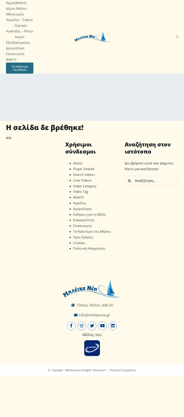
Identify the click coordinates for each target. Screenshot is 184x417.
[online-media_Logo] (92, 342)
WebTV (78, 197)
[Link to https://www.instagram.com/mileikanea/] (81, 326)
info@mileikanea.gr (93, 315)
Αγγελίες (79, 203)
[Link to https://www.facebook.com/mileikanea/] (71, 326)
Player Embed (83, 169)
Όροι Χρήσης (83, 237)
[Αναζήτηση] (177, 36)
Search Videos (84, 174)
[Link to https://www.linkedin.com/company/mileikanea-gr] (113, 326)
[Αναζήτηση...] (151, 181)
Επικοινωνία (82, 226)
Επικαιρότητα (83, 220)
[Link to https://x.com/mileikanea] (92, 326)
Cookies (79, 243)
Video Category (84, 186)
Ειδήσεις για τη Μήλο (89, 214)
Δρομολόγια (82, 209)
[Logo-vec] (92, 32)
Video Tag (80, 191)
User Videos (82, 180)
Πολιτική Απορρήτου (89, 248)
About (77, 163)
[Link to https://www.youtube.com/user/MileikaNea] (102, 326)
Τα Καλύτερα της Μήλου (92, 231)
